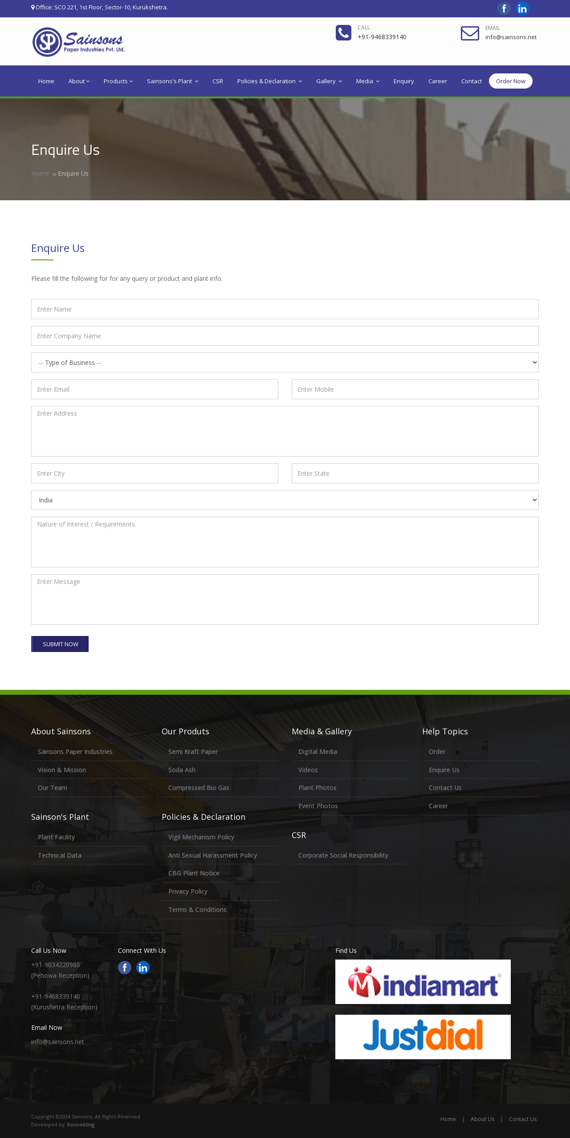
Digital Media (317, 751)
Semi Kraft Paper (193, 751)
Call (364, 27)
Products (118, 81)
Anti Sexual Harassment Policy (212, 855)
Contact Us (445, 787)
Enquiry (404, 81)
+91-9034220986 (55, 964)
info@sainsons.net (511, 37)
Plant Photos (317, 787)
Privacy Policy (188, 891)
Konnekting (80, 1124)
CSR (217, 81)
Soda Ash (181, 769)
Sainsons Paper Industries (75, 751)
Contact (471, 81)
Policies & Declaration (269, 81)
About (79, 81)
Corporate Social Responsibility (343, 855)
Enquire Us (444, 769)
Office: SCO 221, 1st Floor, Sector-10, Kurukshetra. (99, 7)
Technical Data (59, 855)
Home (46, 81)
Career (437, 81)
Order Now (510, 81)
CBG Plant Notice (194, 873)
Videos (308, 769)
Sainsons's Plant (172, 81)
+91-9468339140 (382, 36)
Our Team (52, 787)
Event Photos (318, 806)
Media (367, 81)
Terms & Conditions (197, 909)
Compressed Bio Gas (198, 787)
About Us (482, 1119)
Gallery (329, 81)
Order (437, 751)
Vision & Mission (62, 769)
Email (492, 28)
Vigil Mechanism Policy (201, 837)
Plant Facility (56, 837)
